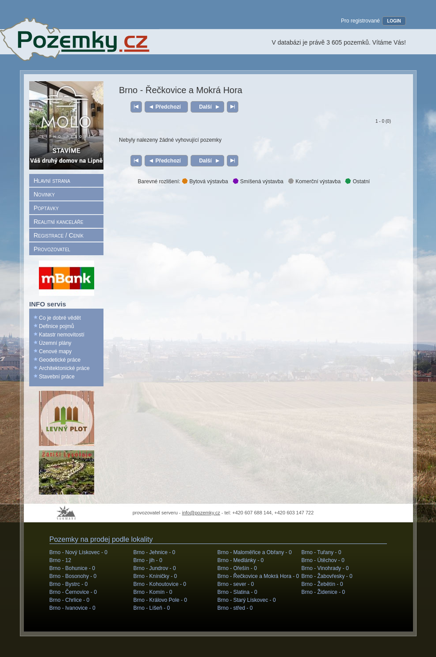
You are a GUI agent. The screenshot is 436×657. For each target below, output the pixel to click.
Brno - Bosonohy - (73, 576)
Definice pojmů (56, 326)
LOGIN (394, 21)
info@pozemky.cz (201, 512)
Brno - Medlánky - (241, 560)
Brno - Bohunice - (72, 568)
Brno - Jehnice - (155, 552)
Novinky (44, 194)
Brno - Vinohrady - (325, 568)
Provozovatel (52, 249)
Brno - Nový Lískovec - (78, 552)
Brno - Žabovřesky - (327, 576)
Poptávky (46, 207)
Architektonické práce (64, 368)
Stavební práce (57, 377)
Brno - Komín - (153, 592)
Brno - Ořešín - (237, 568)
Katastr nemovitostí (61, 335)
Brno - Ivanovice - (73, 608)
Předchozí (168, 107)
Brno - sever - (236, 584)
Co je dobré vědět (60, 318)
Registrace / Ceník (59, 235)
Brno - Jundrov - (155, 568)
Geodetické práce (59, 360)
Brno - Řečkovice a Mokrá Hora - (258, 576)
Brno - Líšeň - (152, 608)
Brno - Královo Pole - (160, 600)
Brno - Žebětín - (322, 584)
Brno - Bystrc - (69, 584)
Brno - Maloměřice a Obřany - (255, 552)
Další (205, 107)
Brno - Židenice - (323, 592)
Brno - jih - (148, 560)
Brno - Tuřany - (321, 552)
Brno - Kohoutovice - (160, 584)
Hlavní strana (52, 180)
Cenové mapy (55, 351)
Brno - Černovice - (73, 592)
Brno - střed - (235, 608)
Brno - (60, 560)
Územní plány (55, 343)
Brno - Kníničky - (155, 576)
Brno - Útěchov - (323, 560)
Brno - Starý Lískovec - (247, 600)
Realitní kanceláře (58, 221)
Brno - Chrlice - (70, 600)
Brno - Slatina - (237, 592)
